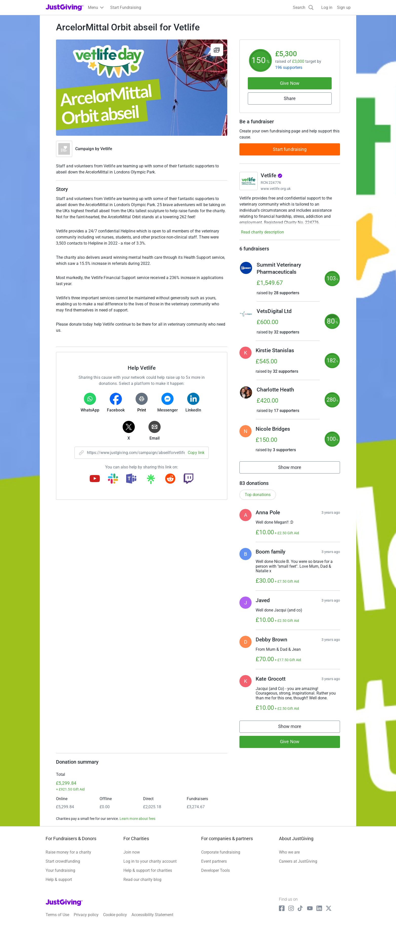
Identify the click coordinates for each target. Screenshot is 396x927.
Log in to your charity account (150, 861)
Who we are (289, 852)
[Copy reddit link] (170, 479)
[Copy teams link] (131, 479)
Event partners (214, 861)
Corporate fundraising (220, 852)
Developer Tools (215, 870)
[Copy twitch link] (188, 479)
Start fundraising (290, 149)
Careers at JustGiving (298, 861)
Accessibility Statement (152, 914)
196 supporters (288, 67)
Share (290, 98)
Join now (131, 852)
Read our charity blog (142, 879)
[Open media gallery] (141, 88)
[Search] (303, 7)
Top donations (258, 494)
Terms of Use (57, 914)
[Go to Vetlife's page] (248, 181)
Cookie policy (115, 914)
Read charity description (262, 232)
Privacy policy (86, 914)
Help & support (59, 879)
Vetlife (106, 148)
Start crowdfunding (63, 861)
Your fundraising (60, 870)
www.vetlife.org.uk (276, 189)
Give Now (289, 83)
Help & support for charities (147, 870)
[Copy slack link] (113, 479)
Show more (295, 468)
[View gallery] (217, 50)
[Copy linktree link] (150, 480)
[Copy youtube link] (95, 479)
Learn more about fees (137, 819)
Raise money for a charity (68, 852)
